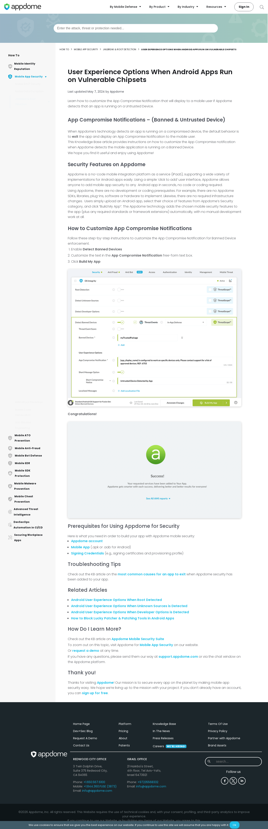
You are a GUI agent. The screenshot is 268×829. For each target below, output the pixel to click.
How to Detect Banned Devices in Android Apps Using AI (33, 190)
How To (14, 55)
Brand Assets (217, 747)
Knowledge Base (164, 725)
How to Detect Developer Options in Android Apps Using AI (33, 176)
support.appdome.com (178, 656)
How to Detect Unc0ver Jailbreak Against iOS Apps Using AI (32, 332)
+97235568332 (148, 783)
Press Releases (163, 740)
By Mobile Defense (125, 6)
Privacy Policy (217, 732)
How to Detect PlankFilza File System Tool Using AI (33, 383)
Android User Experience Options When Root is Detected (33, 261)
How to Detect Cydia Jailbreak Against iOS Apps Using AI (31, 347)
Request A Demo (85, 740)
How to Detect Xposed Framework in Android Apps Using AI (32, 371)
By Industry (188, 6)
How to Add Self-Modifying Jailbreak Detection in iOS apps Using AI (31, 216)
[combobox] (136, 28)
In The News (161, 732)
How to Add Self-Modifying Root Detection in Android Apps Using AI (31, 131)
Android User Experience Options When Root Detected (116, 599)
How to (64, 49)
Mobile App (80, 547)
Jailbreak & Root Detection (25, 101)
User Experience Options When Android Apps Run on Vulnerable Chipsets (33, 247)
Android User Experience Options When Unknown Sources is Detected (33, 276)
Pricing (123, 732)
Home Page (81, 725)
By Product (159, 6)
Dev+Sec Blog (83, 732)
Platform (125, 725)
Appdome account (87, 541)
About (123, 740)
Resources (216, 6)
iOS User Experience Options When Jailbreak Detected (33, 304)
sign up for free (95, 693)
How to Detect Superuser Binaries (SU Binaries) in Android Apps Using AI (33, 147)
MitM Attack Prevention (29, 402)
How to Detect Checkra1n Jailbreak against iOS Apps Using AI (33, 318)
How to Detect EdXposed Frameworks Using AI (33, 359)
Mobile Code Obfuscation (23, 412)
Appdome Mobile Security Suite (138, 639)
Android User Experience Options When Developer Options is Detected (33, 290)
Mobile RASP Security (28, 84)
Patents (124, 747)
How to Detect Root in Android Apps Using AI (32, 393)
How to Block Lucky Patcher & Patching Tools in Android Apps (122, 618)
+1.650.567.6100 (94, 783)
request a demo (85, 650)
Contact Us (81, 747)
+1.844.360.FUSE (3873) (100, 788)
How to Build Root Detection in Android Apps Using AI (31, 115)
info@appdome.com (97, 792)
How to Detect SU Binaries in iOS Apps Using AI (30, 233)
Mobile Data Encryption (29, 91)
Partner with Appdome (224, 740)
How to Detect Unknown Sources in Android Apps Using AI (33, 162)
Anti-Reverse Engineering (23, 425)
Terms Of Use (218, 725)
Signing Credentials (87, 553)
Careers (169, 748)
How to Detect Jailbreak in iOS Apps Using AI (32, 202)
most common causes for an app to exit (152, 574)
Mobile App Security (86, 49)
